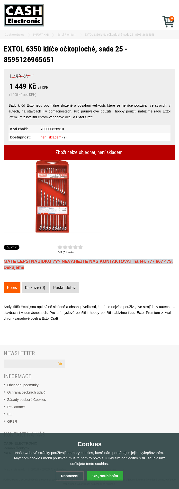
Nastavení (69, 476)
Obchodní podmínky (23, 385)
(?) (64, 137)
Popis (12, 287)
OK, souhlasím (105, 476)
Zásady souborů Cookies (26, 400)
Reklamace (16, 407)
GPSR (12, 421)
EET (10, 414)
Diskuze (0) (35, 287)
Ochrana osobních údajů (26, 392)
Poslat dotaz (64, 287)
